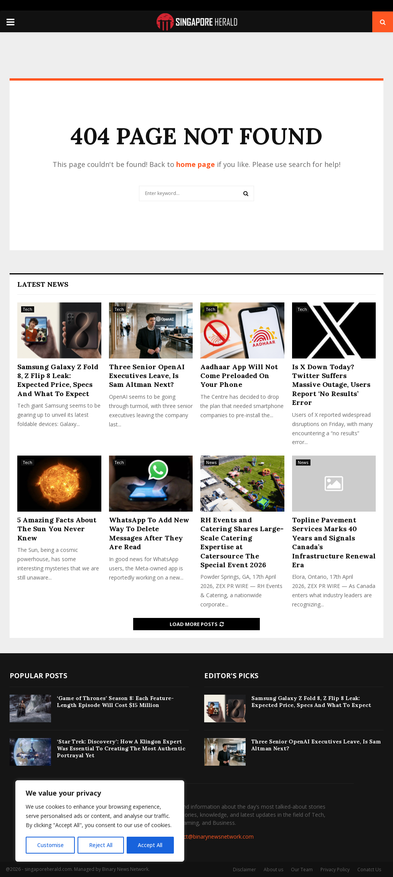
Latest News (42, 284)
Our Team (302, 869)
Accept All (150, 845)
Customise (50, 845)
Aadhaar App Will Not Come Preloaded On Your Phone (239, 375)
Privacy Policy (335, 869)
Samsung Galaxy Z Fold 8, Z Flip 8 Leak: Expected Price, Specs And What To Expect (57, 380)
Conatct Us (369, 869)
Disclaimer (244, 869)
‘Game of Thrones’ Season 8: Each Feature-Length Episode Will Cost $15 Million (115, 702)
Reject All (100, 845)
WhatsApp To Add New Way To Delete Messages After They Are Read (149, 533)
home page (195, 164)
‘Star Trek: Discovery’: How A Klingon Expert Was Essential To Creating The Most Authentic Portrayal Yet (121, 748)
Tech (27, 309)
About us (273, 869)
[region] (99, 821)
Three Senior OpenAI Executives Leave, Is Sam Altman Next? (147, 375)
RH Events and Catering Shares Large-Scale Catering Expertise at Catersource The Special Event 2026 (242, 542)
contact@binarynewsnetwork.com (211, 836)
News (211, 462)
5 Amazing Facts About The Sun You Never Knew (56, 528)
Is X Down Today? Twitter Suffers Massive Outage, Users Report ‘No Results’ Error (331, 384)
